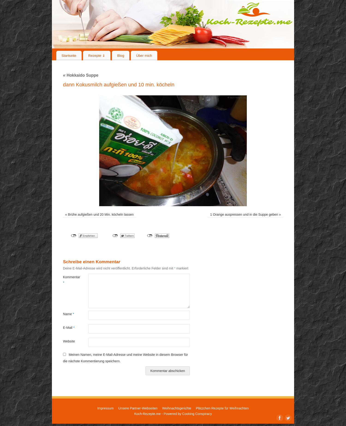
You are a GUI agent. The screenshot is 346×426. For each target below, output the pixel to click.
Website (69, 341)
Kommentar (69, 279)
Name (68, 314)
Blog (120, 55)
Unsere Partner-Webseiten (138, 408)
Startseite (69, 55)
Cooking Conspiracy (197, 414)
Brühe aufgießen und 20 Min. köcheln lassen (101, 214)
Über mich (144, 55)
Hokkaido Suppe (80, 75)
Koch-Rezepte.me (249, 14)
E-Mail (69, 327)
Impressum (105, 408)
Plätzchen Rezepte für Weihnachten (222, 408)
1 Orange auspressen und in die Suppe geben (244, 214)
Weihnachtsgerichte (176, 408)
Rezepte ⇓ (96, 55)
